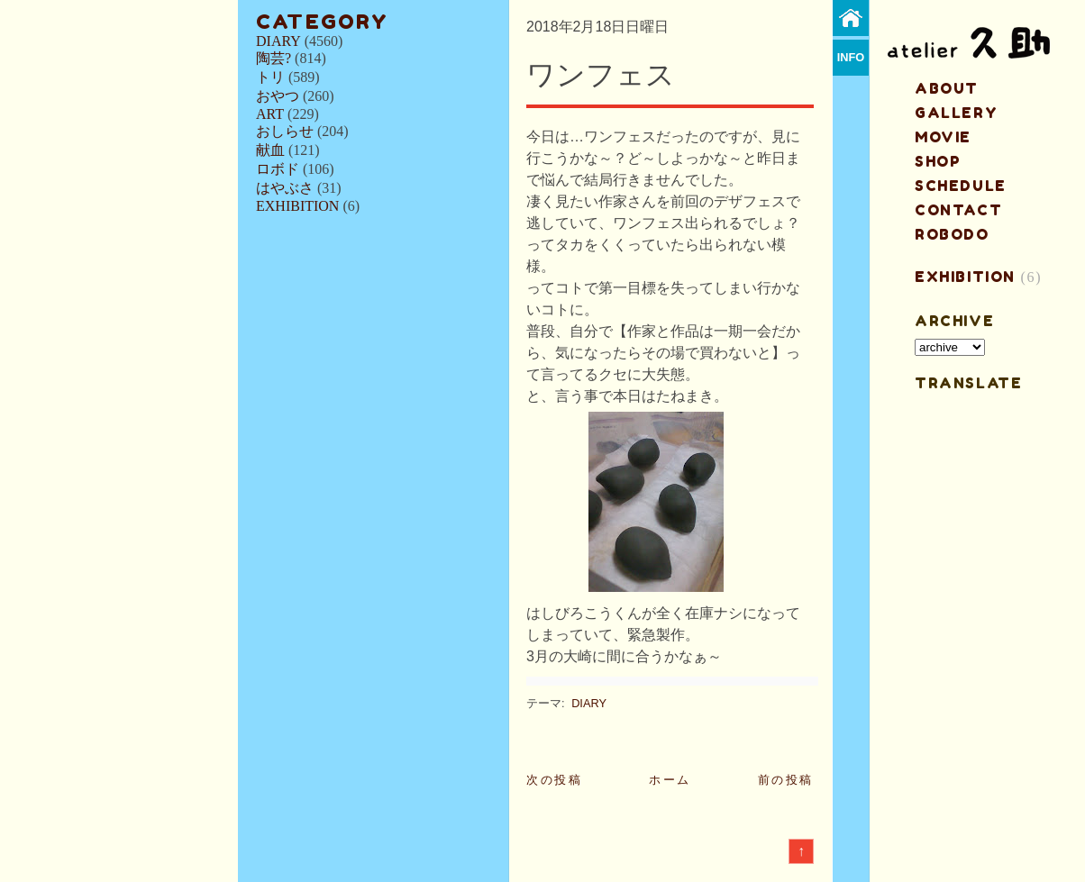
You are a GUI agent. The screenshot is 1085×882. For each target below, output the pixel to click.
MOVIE (943, 137)
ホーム (670, 780)
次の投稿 (554, 780)
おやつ (277, 96)
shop (938, 161)
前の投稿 (786, 780)
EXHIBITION (297, 206)
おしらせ (285, 131)
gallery (956, 113)
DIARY (278, 41)
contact (958, 210)
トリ (270, 77)
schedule (961, 186)
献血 (270, 150)
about (947, 88)
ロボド (277, 169)
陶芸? (273, 58)
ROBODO (952, 234)
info (851, 57)
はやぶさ (285, 187)
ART (270, 114)
